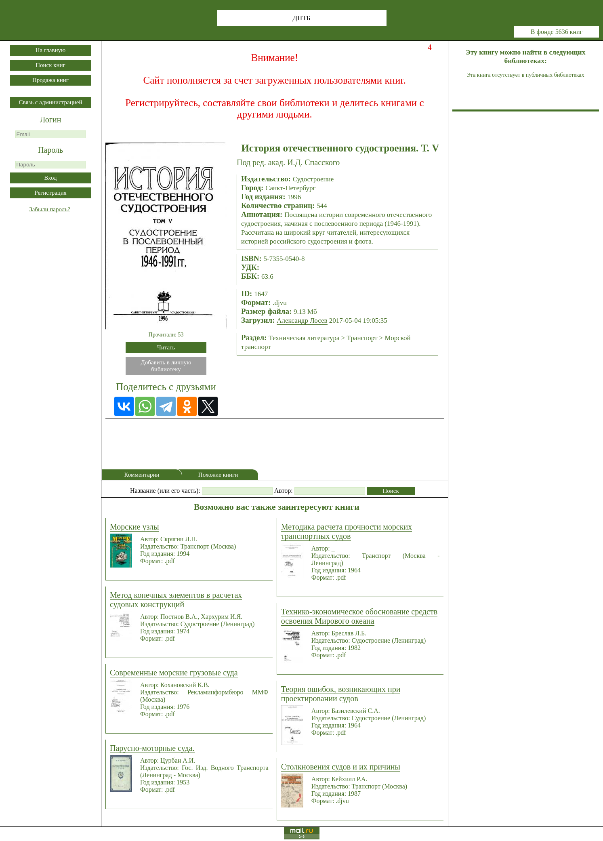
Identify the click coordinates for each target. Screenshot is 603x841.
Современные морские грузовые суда (174, 672)
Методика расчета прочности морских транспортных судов (346, 531)
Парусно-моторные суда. (152, 748)
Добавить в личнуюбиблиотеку (166, 365)
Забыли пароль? (49, 209)
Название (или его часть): (165, 490)
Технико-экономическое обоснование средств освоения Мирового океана (359, 616)
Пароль (50, 149)
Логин (50, 119)
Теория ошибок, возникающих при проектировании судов (341, 694)
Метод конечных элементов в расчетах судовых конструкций (176, 600)
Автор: (283, 490)
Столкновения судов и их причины (340, 766)
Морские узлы (134, 526)
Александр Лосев (302, 320)
